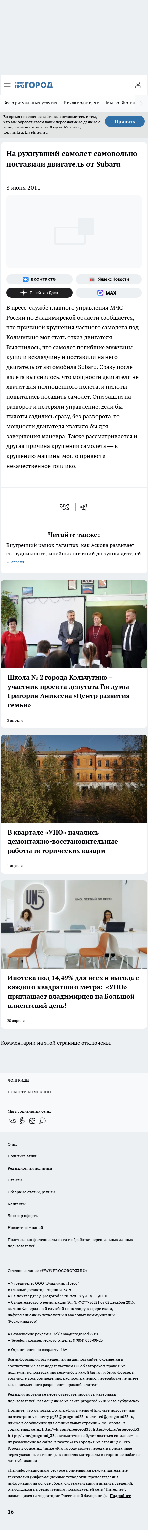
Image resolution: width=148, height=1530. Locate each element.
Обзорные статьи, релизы (31, 1191)
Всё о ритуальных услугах (30, 103)
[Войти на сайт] (138, 85)
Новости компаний (25, 1227)
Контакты (17, 1203)
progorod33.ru (93, 1400)
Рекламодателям (82, 103)
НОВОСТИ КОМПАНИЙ (29, 1092)
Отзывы (15, 1179)
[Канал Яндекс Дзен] (39, 293)
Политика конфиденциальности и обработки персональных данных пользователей (70, 1242)
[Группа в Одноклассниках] (22, 1120)
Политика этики (22, 1155)
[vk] (65, 507)
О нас (13, 1144)
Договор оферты (23, 1215)
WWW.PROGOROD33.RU (63, 1270)
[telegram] (85, 507)
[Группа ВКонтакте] (39, 279)
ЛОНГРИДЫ (18, 1080)
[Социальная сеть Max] (109, 293)
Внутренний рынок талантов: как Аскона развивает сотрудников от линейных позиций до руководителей (74, 554)
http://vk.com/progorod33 (66, 1429)
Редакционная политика (30, 1168)
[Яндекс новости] (109, 279)
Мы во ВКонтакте (124, 103)
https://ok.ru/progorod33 (116, 1429)
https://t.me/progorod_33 (31, 1435)
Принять (125, 121)
